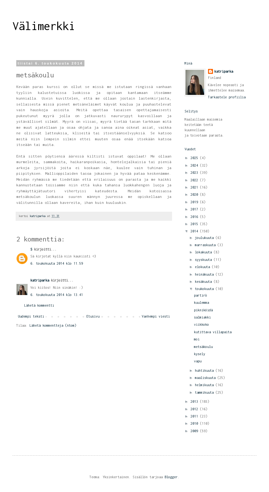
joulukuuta (205, 238)
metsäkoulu (203, 347)
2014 (195, 231)
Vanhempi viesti (156, 316)
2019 (195, 202)
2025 (195, 158)
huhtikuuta (205, 370)
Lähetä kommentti (39, 305)
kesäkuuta (204, 281)
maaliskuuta (206, 378)
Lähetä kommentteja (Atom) (52, 325)
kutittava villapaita (212, 332)
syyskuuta (204, 260)
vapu (197, 361)
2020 (195, 194)
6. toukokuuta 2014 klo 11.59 (56, 263)
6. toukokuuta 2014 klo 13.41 (56, 295)
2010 (195, 423)
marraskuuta (206, 245)
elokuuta (203, 267)
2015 (195, 224)
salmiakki (202, 317)
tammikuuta (205, 392)
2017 (195, 209)
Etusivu (92, 316)
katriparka (39, 280)
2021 (195, 187)
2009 (195, 431)
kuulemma (201, 302)
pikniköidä (203, 310)
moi (197, 339)
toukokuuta (205, 289)
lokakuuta (204, 252)
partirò (200, 295)
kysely (199, 354)
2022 (195, 180)
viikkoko (201, 324)
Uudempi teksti (31, 316)
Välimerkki (44, 26)
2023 (195, 172)
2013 (195, 401)
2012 (195, 409)
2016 (195, 217)
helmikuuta (205, 385)
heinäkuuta (205, 274)
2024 (195, 165)
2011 (195, 416)
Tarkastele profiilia (227, 97)
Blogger (171, 477)
